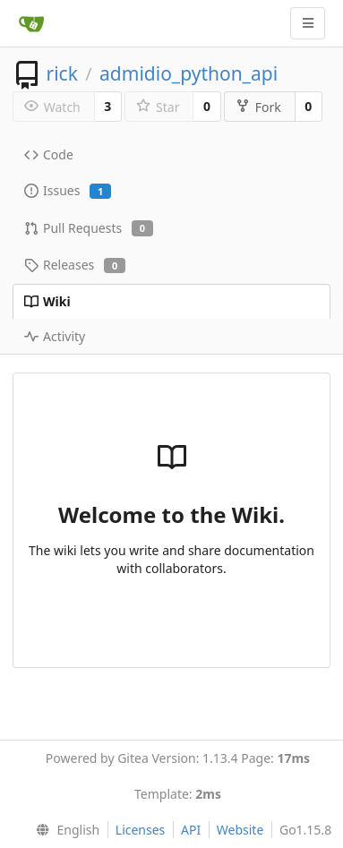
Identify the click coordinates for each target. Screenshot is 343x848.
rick (61, 73)
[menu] (64, 830)
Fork (258, 107)
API (191, 829)
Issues (67, 190)
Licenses (141, 829)
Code (48, 154)
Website (240, 829)
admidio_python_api (188, 73)
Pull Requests (88, 227)
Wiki (47, 301)
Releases (74, 264)
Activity (54, 336)
